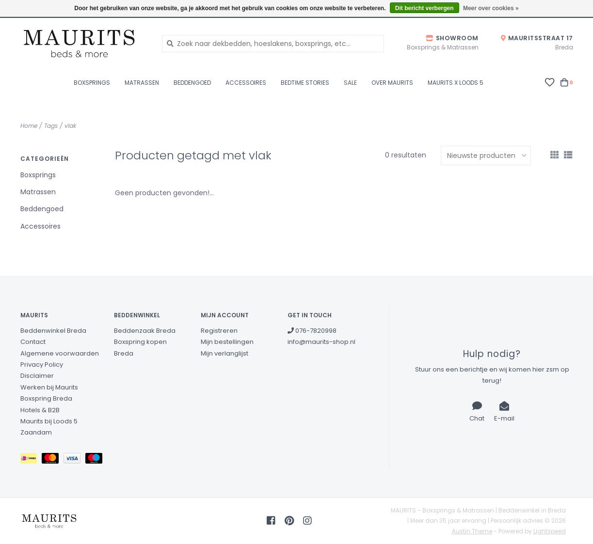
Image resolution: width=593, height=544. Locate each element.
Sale (350, 82)
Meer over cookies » (491, 8)
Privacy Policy (41, 364)
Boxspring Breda (46, 398)
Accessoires (245, 82)
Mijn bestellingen (227, 341)
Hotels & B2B (40, 410)
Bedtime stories (305, 82)
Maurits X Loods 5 (455, 82)
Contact (33, 341)
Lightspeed (549, 531)
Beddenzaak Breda (145, 330)
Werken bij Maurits (49, 387)
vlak (70, 126)
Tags (51, 126)
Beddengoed (192, 82)
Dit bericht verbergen (424, 8)
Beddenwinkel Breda (53, 330)
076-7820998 (312, 330)
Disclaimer (37, 375)
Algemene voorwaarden (59, 353)
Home (28, 126)
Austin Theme (472, 531)
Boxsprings (92, 82)
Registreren (219, 330)
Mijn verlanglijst (224, 353)
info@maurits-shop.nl (321, 341)
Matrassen (142, 82)
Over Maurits (392, 82)
